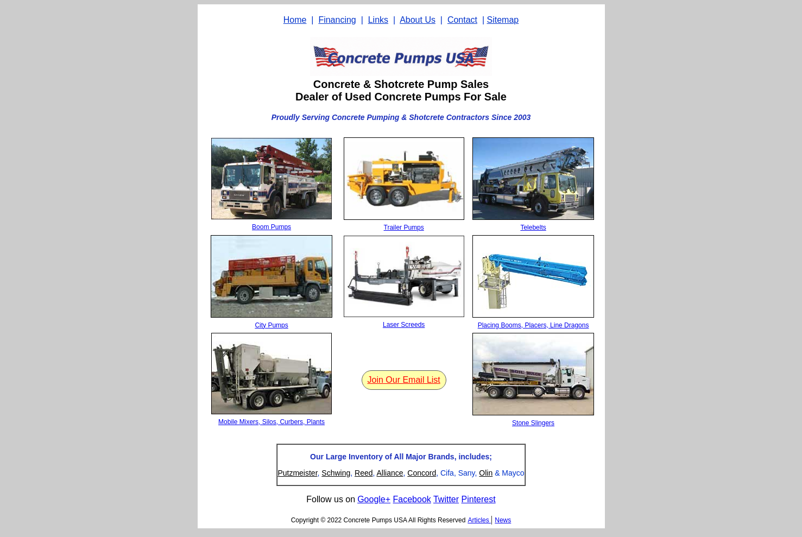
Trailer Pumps (404, 227)
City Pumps (271, 325)
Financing (337, 19)
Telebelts (533, 227)
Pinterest (479, 499)
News (503, 520)
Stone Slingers (533, 423)
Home (295, 19)
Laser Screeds (404, 324)
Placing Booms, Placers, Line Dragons (533, 325)
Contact (462, 19)
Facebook (412, 499)
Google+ (373, 499)
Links (378, 19)
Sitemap (503, 19)
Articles (479, 520)
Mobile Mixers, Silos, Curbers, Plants (271, 422)
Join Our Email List (404, 379)
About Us (417, 19)
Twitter (446, 499)
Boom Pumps (271, 227)
